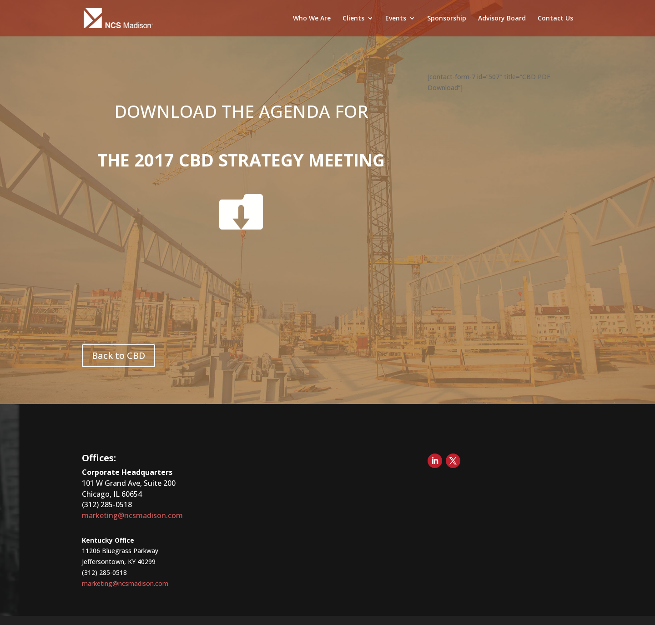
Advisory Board (502, 18)
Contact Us (555, 18)
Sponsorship (446, 18)
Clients (353, 18)
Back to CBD (118, 355)
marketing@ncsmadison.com (132, 515)
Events (395, 18)
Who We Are (312, 18)
